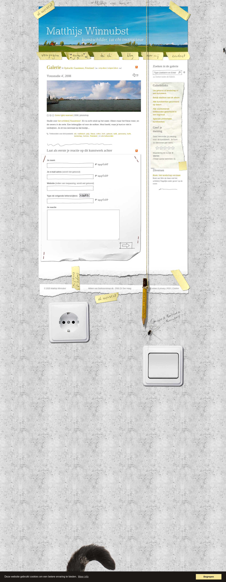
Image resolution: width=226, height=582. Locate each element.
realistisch (81, 134)
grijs (87, 134)
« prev (135, 75)
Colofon (175, 288)
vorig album (103, 68)
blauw (93, 134)
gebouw (109, 134)
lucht (129, 134)
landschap (78, 136)
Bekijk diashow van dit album (166, 97)
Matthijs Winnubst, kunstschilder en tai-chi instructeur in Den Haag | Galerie (113, 39)
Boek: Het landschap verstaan (166, 175)
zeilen (98, 134)
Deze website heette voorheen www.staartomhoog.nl (98, 562)
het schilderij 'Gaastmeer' (69, 121)
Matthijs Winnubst (87, 31)
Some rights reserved (64, 115)
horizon (86, 136)
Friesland (93, 136)
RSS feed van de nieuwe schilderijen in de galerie (136, 67)
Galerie (54, 67)
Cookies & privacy (157, 288)
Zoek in (184, 72)
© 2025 (47, 288)
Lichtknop (163, 365)
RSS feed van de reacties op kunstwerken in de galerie (136, 150)
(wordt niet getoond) (63, 172)
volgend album (113, 68)
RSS (169, 288)
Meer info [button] (83, 576)
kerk (103, 134)
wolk (115, 134)
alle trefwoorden (107, 136)
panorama (122, 134)
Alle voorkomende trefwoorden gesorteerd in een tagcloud (164, 112)
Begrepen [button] (209, 576)
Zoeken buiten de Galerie (165, 77)
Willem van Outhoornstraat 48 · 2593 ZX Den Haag (109, 288)
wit (75, 134)
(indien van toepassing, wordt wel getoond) (70, 183)
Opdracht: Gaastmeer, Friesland (79, 68)
